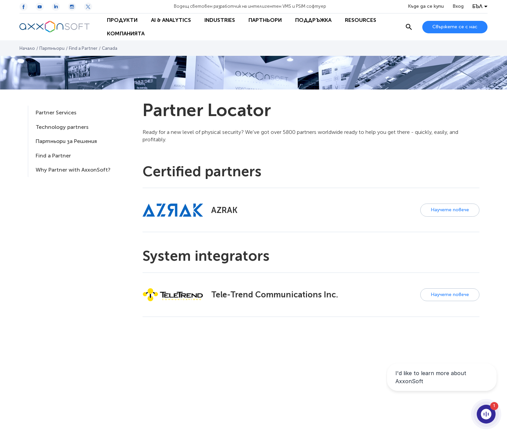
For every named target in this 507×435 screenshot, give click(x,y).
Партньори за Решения (66, 141)
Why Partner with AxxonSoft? (73, 170)
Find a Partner (83, 48)
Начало (27, 48)
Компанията (126, 33)
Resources (360, 20)
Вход (458, 6)
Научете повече (450, 210)
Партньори (265, 20)
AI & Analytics (171, 20)
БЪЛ (477, 6)
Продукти (122, 20)
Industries (219, 20)
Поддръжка (313, 20)
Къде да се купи (426, 6)
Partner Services (56, 112)
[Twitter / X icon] (88, 7)
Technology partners (62, 127)
